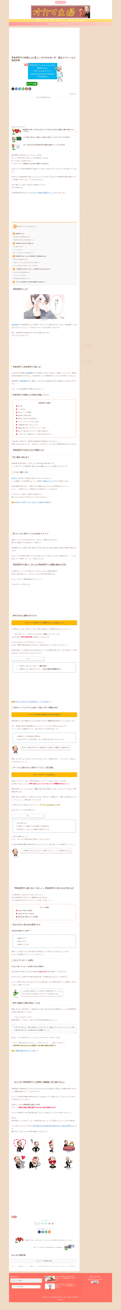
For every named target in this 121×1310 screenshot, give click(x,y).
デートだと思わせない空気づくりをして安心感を (27, 271)
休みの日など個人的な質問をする (23, 278)
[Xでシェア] (12, 90)
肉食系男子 (15, 332)
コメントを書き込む (44, 1269)
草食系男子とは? (21, 235)
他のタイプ (15, 486)
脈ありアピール (50, 489)
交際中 (58, 1305)
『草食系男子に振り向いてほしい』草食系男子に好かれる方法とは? (36, 275)
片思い (14, 1224)
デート (63, 1305)
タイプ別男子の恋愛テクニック (45, 194)
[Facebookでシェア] (16, 90)
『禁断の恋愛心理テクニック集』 (26, 1058)
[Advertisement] (44, 43)
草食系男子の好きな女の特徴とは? (26, 246)
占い (75, 1305)
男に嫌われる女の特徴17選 (92, 138)
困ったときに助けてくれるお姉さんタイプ (25, 256)
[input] (96, 83)
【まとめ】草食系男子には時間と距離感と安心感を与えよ (33, 289)
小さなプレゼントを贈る (20, 282)
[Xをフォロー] (39, 1239)
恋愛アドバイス (42, 1305)
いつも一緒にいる (19, 253)
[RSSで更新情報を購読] (49, 1239)
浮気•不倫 (80, 1305)
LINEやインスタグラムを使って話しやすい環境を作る (29, 267)
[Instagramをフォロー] (42, 1239)
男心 (48, 1305)
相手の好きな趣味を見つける (22, 264)
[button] (29, 90)
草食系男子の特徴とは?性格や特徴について (26, 242)
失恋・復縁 (70, 1305)
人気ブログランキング (95, 1287)
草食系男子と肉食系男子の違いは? (23, 239)
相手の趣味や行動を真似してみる (23, 285)
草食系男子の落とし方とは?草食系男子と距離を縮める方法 (33, 260)
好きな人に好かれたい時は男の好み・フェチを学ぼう (32, 709)
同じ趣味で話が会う (19, 250)
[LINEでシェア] (23, 90)
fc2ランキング (94, 1284)
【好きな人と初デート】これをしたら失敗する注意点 (32, 510)
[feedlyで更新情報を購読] (46, 1239)
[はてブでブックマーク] (19, 90)
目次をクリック (22, 228)
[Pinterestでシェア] (26, 90)
